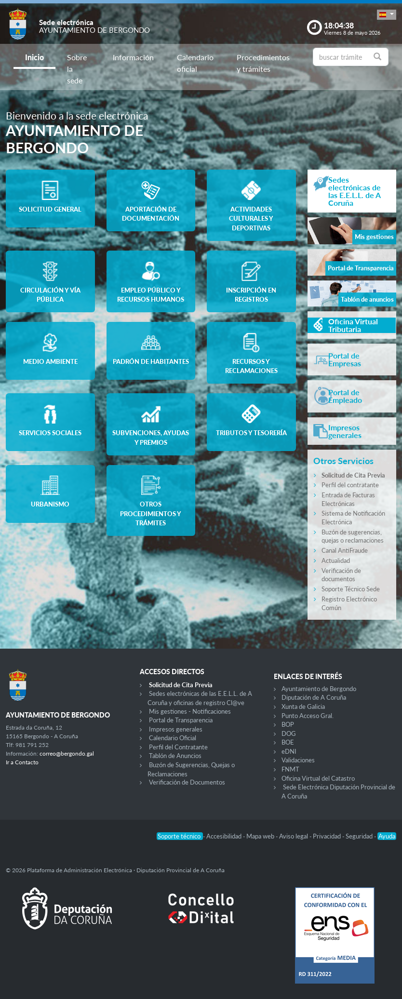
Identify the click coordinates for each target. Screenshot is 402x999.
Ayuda (386, 836)
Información (133, 57)
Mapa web (261, 836)
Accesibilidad (224, 836)
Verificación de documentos (341, 575)
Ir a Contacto (22, 762)
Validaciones (298, 760)
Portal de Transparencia (181, 720)
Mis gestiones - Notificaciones (190, 711)
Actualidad (336, 560)
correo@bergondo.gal (67, 753)
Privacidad (327, 836)
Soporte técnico (180, 836)
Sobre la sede (77, 69)
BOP (287, 724)
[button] (386, 15)
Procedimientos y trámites (263, 63)
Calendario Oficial (172, 738)
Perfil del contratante (350, 485)
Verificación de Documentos (187, 782)
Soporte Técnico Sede (351, 589)
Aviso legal (294, 836)
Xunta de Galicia (303, 706)
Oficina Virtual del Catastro (318, 778)
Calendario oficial (195, 63)
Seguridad (360, 836)
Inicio (34, 57)
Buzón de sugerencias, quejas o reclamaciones (353, 536)
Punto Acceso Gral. (307, 715)
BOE (287, 742)
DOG (288, 733)
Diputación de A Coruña (313, 697)
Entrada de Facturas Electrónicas (348, 499)
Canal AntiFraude (345, 550)
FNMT (290, 769)
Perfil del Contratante (178, 747)
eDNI (288, 751)
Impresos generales (175, 729)
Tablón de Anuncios (175, 755)
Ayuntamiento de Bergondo (318, 689)
